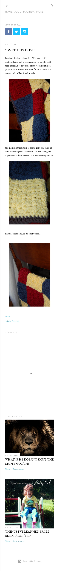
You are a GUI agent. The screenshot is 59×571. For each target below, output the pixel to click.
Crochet (15, 321)
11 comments (18, 469)
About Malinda (24, 11)
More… (40, 11)
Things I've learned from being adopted (27, 533)
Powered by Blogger (29, 561)
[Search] (52, 5)
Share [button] (7, 316)
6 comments (18, 541)
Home (9, 11)
